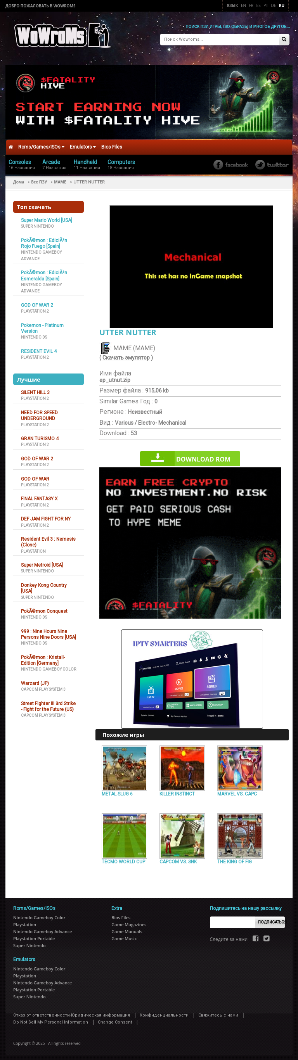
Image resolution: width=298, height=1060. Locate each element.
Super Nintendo (37, 223)
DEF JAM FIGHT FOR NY (46, 516)
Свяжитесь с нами (218, 1012)
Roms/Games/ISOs (41, 144)
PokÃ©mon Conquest (44, 608)
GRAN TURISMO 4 (40, 435)
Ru (281, 5)
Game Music (124, 935)
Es (258, 5)
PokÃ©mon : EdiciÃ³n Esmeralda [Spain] (44, 272)
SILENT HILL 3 (35, 389)
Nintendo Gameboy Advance (42, 928)
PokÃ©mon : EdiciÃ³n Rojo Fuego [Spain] (44, 240)
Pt (265, 5)
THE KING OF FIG (234, 858)
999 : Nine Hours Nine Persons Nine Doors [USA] (48, 631)
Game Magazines (128, 921)
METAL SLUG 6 (117, 791)
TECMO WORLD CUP (123, 858)
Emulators (83, 144)
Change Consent (115, 1018)
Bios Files (111, 144)
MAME (60, 179)
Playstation (33, 548)
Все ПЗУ (39, 179)
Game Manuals (126, 928)
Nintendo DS (34, 334)
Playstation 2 (35, 308)
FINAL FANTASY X (39, 495)
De (273, 5)
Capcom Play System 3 (43, 686)
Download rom (203, 456)
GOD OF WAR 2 (37, 302)
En (243, 5)
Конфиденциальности (164, 1012)
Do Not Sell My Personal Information (50, 1018)
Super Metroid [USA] (42, 562)
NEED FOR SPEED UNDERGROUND (39, 412)
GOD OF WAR (35, 475)
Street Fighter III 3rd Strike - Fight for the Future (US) (48, 703)
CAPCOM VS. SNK (178, 858)
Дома (18, 179)
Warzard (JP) (35, 680)
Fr (251, 5)
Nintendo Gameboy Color (48, 666)
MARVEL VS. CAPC (237, 791)
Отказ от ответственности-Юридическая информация (71, 1012)
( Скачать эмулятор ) (126, 354)
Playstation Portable (34, 935)
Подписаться (271, 919)
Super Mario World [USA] (46, 217)
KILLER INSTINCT (177, 791)
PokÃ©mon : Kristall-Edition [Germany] (43, 657)
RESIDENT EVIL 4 (39, 348)
